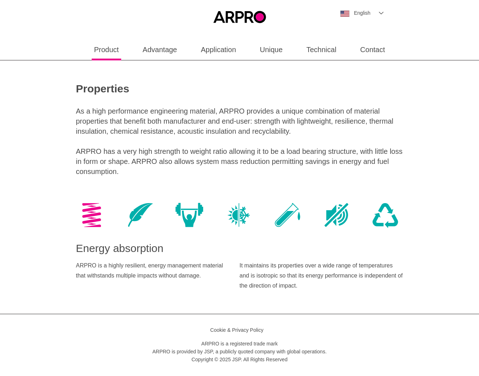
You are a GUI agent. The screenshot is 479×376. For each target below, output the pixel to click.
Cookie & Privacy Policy (237, 330)
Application (218, 50)
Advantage (160, 50)
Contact (372, 50)
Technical (321, 50)
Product (106, 50)
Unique (271, 50)
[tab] (91, 216)
